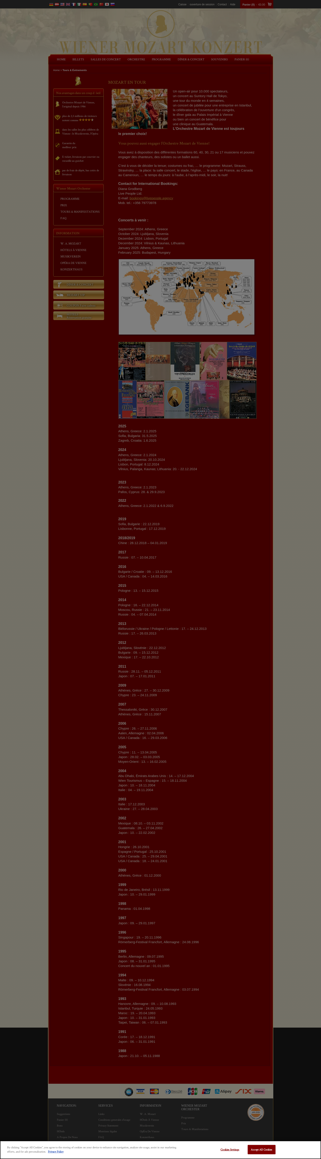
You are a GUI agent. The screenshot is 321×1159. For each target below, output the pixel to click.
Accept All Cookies (261, 1149)
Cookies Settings (229, 1149)
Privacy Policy (56, 1151)
